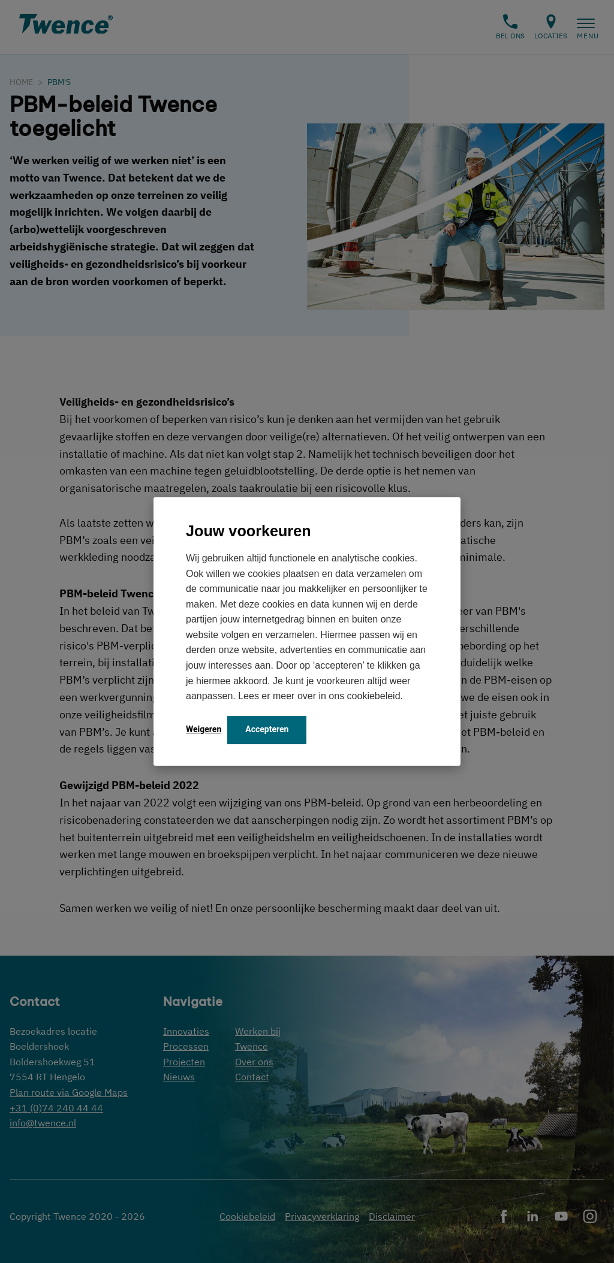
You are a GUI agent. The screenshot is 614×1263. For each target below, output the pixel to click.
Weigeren (203, 729)
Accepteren (266, 729)
